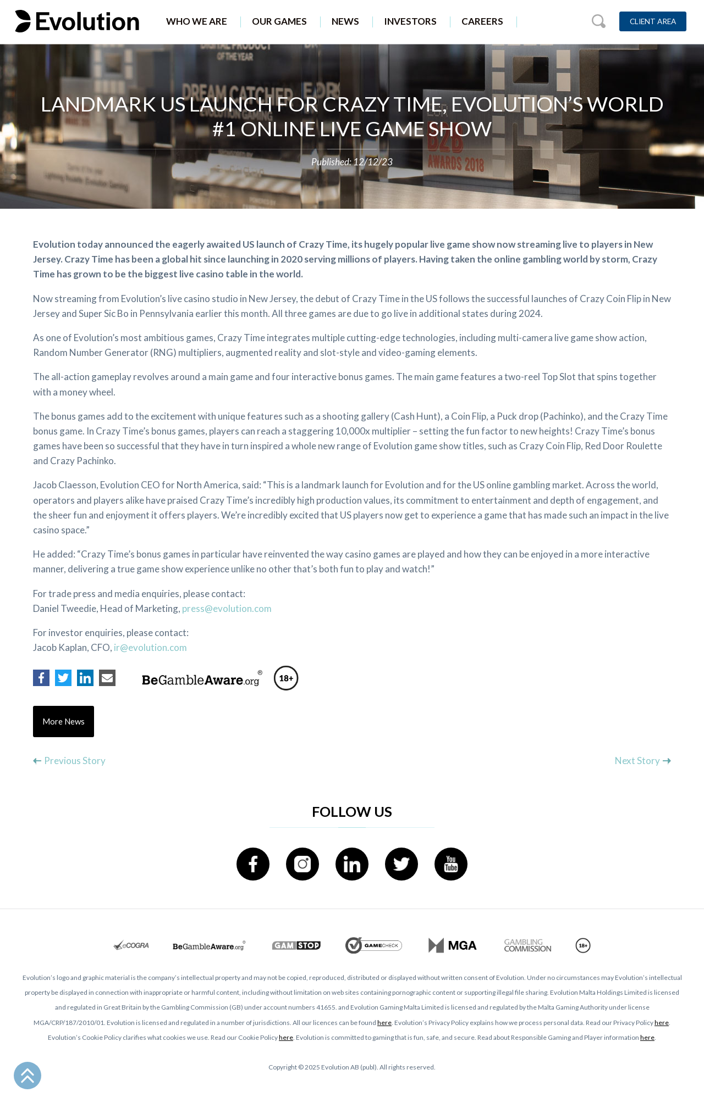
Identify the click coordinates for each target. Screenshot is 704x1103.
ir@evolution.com (150, 647)
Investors (410, 21)
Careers (482, 21)
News (345, 21)
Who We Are (196, 21)
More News (64, 722)
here (384, 1022)
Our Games (279, 21)
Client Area (653, 21)
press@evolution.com (227, 608)
